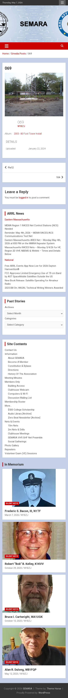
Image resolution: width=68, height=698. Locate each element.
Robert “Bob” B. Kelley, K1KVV (24, 563)
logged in (23, 197)
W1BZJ (21, 126)
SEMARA (27, 688)
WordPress (44, 692)
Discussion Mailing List (20, 397)
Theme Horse (54, 688)
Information (11, 354)
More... (8, 405)
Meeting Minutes (13, 377)
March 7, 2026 (12, 515)
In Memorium (14, 464)
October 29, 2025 (13, 568)
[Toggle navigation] (6, 46)
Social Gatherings (17, 441)
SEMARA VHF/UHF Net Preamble (25, 437)
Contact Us (11, 350)
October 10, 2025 (13, 621)
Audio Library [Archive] (19, 413)
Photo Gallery (12, 445)
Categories (10, 318)
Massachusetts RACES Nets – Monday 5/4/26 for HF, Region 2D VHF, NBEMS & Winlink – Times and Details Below (33, 251)
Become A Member (18, 362)
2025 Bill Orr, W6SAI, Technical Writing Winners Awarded (34, 287)
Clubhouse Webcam (18, 389)
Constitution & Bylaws (19, 366)
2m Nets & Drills (16, 429)
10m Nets (13, 425)
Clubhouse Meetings (18, 433)
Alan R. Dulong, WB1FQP (20, 669)
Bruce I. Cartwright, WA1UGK (24, 616)
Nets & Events (12, 421)
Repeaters (10, 449)
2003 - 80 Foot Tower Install (28, 133)
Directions (13, 369)
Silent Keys (12, 503)
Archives (9, 307)
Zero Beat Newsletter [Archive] (24, 417)
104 (58, 177)
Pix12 (11, 167)
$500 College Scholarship (21, 409)
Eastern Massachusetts (17, 219)
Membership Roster (15, 401)
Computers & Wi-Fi (18, 393)
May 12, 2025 (11, 674)
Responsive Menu (62, 2)
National (9, 260)
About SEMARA (16, 358)
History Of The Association (22, 373)
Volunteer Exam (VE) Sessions (21, 453)
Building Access (16, 385)
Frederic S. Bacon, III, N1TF (23, 511)
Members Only (12, 381)
